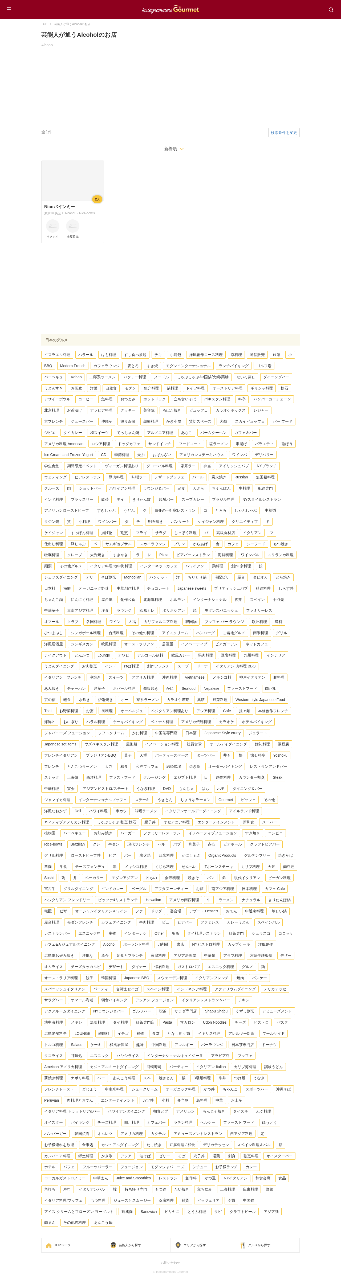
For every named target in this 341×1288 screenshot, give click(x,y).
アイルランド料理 (244, 811)
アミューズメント (277, 1011)
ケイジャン (53, 533)
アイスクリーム (175, 633)
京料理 (236, 354)
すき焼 (152, 366)
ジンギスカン (82, 644)
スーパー (269, 822)
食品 (282, 1178)
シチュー (199, 1167)
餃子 (89, 978)
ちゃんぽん (221, 488)
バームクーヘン (213, 432)
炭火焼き (219, 477)
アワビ (123, 655)
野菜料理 (220, 700)
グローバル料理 (160, 466)
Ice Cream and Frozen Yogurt (68, 455)
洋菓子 (99, 688)
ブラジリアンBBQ (101, 755)
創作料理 (223, 777)
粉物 (140, 1033)
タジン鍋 (51, 521)
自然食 (111, 388)
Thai (47, 711)
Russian (241, 477)
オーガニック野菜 (94, 588)
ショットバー (90, 488)
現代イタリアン (247, 878)
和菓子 (194, 844)
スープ (183, 666)
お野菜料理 (68, 711)
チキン (243, 1000)
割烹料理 (250, 1156)
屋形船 (131, 744)
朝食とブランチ (130, 955)
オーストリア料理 (227, 388)
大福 (132, 622)
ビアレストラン (88, 477)
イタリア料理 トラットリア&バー (72, 1111)
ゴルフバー (141, 1011)
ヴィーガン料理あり (122, 466)
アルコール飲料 (150, 655)
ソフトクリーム (111, 733)
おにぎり (70, 722)
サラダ (160, 533)
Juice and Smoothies (133, 1178)
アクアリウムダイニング (235, 989)
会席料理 (172, 878)
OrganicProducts (222, 855)
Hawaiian (153, 900)
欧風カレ (147, 610)
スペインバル (268, 922)
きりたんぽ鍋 (279, 900)
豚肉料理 (116, 477)
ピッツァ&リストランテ (118, 900)
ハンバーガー (55, 1133)
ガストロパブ (188, 967)
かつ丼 (209, 1089)
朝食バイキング (114, 1000)
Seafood (189, 688)
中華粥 (270, 510)
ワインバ (239, 455)
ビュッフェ (198, 410)
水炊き (84, 700)
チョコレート (158, 588)
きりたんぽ (141, 499)
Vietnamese (195, 677)
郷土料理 (85, 1156)
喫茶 (163, 1011)
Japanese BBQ (136, 978)
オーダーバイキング (225, 766)
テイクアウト (55, 655)
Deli (78, 811)
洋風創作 (265, 944)
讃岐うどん (273, 1067)
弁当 (207, 466)
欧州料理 (259, 622)
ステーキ (142, 800)
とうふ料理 (197, 1211)
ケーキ (96, 1045)
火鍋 (223, 421)
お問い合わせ (170, 1263)
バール (198, 477)
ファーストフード (242, 688)
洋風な (87, 955)
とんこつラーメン (82, 766)
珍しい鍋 (279, 911)
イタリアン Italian (211, 1067)
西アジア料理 (241, 1133)
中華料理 (51, 788)
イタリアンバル (92, 1189)
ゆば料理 (131, 666)
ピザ (63, 911)
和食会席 (262, 1178)
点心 (211, 844)
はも (205, 788)
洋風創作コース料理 (206, 354)
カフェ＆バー (245, 432)
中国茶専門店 (166, 733)
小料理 (84, 521)
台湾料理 (116, 633)
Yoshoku (280, 755)
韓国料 (103, 1033)
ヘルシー (207, 1122)
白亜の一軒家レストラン (175, 510)
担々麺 (244, 711)
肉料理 (288, 866)
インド (110, 666)
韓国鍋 (191, 622)
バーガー (127, 833)
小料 (165, 1100)
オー (124, 700)
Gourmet (225, 800)
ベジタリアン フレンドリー (67, 900)
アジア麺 (271, 1211)
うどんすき (53, 388)
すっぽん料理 (82, 533)
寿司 (67, 1189)
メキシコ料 (222, 677)
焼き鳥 (194, 766)
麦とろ (133, 366)
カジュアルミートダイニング (114, 1067)
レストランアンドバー (268, 766)
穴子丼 (199, 1156)
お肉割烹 (89, 666)
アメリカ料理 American (63, 444)
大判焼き (97, 555)
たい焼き (181, 1189)
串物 (112, 933)
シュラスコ (261, 933)
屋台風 (106, 599)
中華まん (100, 1178)
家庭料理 (158, 955)
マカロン (187, 1022)
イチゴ (123, 1033)
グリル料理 (53, 855)
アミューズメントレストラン (198, 1133)
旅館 (276, 354)
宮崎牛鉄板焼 (261, 955)
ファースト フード (238, 1122)
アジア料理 (205, 711)
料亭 (242, 399)
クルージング (154, 777)
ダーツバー (206, 755)
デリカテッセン (216, 1145)
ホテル (49, 1167)
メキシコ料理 (136, 866)
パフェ (69, 1167)
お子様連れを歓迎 (59, 1145)
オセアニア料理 (177, 822)
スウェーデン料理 (172, 978)
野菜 (269, 1189)
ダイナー (139, 967)
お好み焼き (103, 833)
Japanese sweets (191, 588)
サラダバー (53, 1000)
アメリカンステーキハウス (201, 455)
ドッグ (156, 911)
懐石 (284, 388)
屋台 (241, 577)
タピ (218, 1211)
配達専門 (265, 488)
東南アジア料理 (80, 610)
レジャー (261, 410)
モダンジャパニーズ (167, 1167)
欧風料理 (108, 644)
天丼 (271, 866)
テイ (120, 499)
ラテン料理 (183, 1122)
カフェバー (156, 1122)
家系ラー (188, 466)
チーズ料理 (107, 1122)
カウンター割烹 (252, 777)
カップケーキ (239, 944)
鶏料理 (217, 566)
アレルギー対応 (241, 1033)
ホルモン (177, 599)
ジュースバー (82, 421)
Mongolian (132, 577)
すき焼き (252, 833)
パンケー (259, 978)
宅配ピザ (221, 577)
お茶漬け (74, 410)
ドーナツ (269, 1045)
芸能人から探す (130, 1245)
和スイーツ (99, 432)
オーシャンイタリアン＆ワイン (101, 911)
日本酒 (191, 733)
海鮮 (67, 588)
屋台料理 (51, 922)
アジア (126, 1156)
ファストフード (122, 777)
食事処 (87, 1145)
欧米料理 (166, 855)
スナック (51, 777)
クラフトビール (243, 1211)
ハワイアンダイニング (126, 1111)
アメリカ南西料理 (184, 900)
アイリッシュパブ (234, 466)
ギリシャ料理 (261, 388)
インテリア (276, 655)
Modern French (73, 366)
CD (103, 455)
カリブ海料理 (245, 1067)
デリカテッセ (275, 989)
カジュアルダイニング (120, 1145)
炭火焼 (145, 855)
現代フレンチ (138, 844)
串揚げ (241, 444)
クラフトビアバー (265, 844)
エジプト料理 (185, 777)
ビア (112, 855)
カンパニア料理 (57, 1156)
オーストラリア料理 (61, 978)
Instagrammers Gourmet (170, 8)
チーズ (240, 1022)
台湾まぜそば (127, 989)
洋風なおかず (55, 811)
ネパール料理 (124, 688)
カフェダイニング (116, 922)
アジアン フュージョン (154, 1000)
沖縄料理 (169, 677)
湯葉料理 (97, 1022)
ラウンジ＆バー (156, 488)
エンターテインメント (216, 822)
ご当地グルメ (234, 633)
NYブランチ (267, 466)
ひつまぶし (53, 633)
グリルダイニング (78, 889)
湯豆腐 (283, 744)
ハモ (221, 788)
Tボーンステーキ (219, 866)
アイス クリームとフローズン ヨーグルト (78, 1211)
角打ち (49, 1189)
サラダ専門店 (185, 1011)
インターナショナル (209, 599)
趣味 (140, 1045)
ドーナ (202, 666)
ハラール (85, 354)
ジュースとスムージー (132, 1200)
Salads (76, 1045)
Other (159, 933)
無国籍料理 (265, 477)
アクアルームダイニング (64, 1011)
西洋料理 (93, 777)
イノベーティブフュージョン (213, 833)
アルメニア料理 (160, 432)
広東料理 (250, 1189)
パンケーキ (180, 521)
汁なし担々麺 (179, 1033)
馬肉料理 (205, 655)
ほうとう (269, 1122)
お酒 (200, 889)
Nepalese (211, 688)
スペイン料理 (158, 989)
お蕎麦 (76, 388)
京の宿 (49, 700)
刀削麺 (163, 944)
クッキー (127, 410)
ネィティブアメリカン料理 (66, 822)
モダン (130, 388)
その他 (269, 800)
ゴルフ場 (264, 366)
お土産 (236, 1100)
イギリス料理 (209, 1033)
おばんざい (162, 455)
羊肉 (48, 866)
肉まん (49, 1222)
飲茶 (105, 499)
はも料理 (108, 354)
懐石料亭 (257, 755)
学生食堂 (51, 466)
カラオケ (226, 722)
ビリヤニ (172, 1211)
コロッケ (285, 933)
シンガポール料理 (86, 633)
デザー (285, 955)
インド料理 (53, 499)
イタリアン (252, 533)
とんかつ (82, 655)
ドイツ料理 (195, 388)
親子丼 (150, 822)
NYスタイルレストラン (261, 499)
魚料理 (106, 399)
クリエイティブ (245, 521)
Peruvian (51, 1100)
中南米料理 (114, 1089)
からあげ (200, 544)
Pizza (163, 555)
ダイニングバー (276, 377)
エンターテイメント (118, 1100)
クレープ (74, 555)
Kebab (76, 377)
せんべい (189, 866)
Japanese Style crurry (223, 733)
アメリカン (185, 1111)
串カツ (121, 811)
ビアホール (232, 844)
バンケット (158, 577)
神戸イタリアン (252, 677)
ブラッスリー (82, 499)
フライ (141, 533)
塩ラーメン (218, 444)
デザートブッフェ (169, 477)
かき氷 (106, 1156)
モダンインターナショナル (188, 366)
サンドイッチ (159, 444)
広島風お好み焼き (59, 955)
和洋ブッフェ (147, 766)
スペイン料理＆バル (254, 1145)
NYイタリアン (235, 1178)
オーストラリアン (139, 644)
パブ (177, 844)
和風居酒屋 (118, 1045)
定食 (181, 488)
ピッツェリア (208, 1200)
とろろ (220, 510)
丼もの (151, 878)
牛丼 (222, 1078)
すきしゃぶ (106, 510)
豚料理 (279, 677)
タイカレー (72, 432)
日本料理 (249, 889)
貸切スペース (200, 421)
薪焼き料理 (53, 1078)
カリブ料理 (250, 866)
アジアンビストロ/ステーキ (105, 788)
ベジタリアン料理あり (169, 711)
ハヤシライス (128, 1055)
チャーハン (76, 688)
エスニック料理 (221, 967)
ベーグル (139, 889)
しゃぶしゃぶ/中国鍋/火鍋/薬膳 (203, 377)
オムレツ (105, 1133)
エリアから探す (195, 1245)
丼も (227, 755)
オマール (51, 622)
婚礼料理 (262, 744)
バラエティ (264, 444)
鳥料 (278, 622)
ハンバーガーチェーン (272, 399)
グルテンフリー (257, 855)
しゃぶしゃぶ (245, 510)
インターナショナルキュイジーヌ (175, 1055)
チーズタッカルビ (86, 967)
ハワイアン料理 (122, 488)
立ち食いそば (185, 399)
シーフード (256, 544)
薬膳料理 (166, 1200)
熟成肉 (127, 1211)
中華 (219, 1100)
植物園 (49, 833)
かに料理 (139, 733)
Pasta (167, 1022)
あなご (186, 432)
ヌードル (161, 377)
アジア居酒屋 (185, 955)
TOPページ (62, 1245)
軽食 (67, 700)
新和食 (248, 822)
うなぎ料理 (145, 788)
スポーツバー (257, 1089)
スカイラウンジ (153, 544)
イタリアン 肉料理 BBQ (235, 666)
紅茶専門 (236, 933)
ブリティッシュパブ (231, 588)
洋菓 (94, 388)
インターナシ (135, 933)
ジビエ (49, 432)
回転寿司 (154, 1067)
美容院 (149, 410)
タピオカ (260, 577)
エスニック (99, 1055)
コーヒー (85, 399)
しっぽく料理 (185, 533)
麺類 (48, 566)
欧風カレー (180, 655)
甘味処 (76, 1055)
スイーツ (116, 677)
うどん (129, 510)
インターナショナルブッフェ (102, 800)
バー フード (283, 421)
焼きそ (193, 878)
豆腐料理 (228, 655)
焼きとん (166, 1078)
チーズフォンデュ (90, 866)
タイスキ (240, 1111)
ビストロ (261, 1022)
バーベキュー (74, 833)
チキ (158, 354)
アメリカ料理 (131, 1133)
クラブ (72, 622)
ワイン (114, 622)
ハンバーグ (205, 633)
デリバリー (264, 455)
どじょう (89, 1089)
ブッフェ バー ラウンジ (224, 622)
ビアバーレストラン (193, 555)
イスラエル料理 (57, 354)
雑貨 (185, 1200)
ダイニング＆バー (247, 788)
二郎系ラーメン (103, 377)
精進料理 (263, 588)
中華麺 (209, 955)
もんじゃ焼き (214, 1111)
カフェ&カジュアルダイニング (69, 944)
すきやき (120, 555)
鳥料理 (202, 1100)
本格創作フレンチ (273, 711)
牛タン (113, 844)
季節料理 (121, 455)
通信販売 (257, 354)
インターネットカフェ (158, 566)
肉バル (270, 688)
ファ (139, 911)
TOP (44, 24)
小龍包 (175, 354)
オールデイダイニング (228, 744)
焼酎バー (166, 499)
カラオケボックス (231, 410)
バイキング (80, 1122)
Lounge (104, 655)
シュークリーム (145, 1089)
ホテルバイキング (257, 722)
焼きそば (285, 855)
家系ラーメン (147, 700)
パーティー (178, 1067)
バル (161, 844)
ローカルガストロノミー (64, 1178)
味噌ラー (139, 477)
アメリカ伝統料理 (196, 722)
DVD (167, 788)
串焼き (95, 677)
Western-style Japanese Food (260, 700)
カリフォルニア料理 (160, 622)
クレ (96, 844)
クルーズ (51, 488)
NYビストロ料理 (206, 944)
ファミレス (209, 922)
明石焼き (155, 521)
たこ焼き (154, 1145)
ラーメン (226, 900)
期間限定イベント (82, 466)
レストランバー (57, 933)
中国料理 (159, 1045)
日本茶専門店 (243, 1045)
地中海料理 (53, 1022)
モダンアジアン (125, 878)
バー (128, 855)
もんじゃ (186, 788)
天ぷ (141, 455)
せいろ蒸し (246, 377)
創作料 (191, 1178)
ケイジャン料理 (211, 521)
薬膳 (201, 700)
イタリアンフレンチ (212, 978)
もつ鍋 (160, 1189)
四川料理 (131, 1122)
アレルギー (183, 1045)
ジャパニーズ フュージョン (67, 733)
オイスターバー (279, 1156)
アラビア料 (220, 1055)
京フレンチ (53, 421)
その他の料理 (143, 633)
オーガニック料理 (181, 1089)
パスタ (282, 1022)
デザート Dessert (203, 911)
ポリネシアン (174, 610)
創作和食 (127, 599)
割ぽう (287, 444)
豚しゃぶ (78, 544)
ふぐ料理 (263, 1111)
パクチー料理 (135, 377)
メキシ (76, 1022)
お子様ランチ (226, 1167)
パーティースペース (172, 755)
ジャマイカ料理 (57, 800)
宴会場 (175, 911)
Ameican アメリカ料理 (63, 1067)
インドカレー (112, 889)
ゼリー (164, 1156)
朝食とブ (160, 1111)
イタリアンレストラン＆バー (206, 1000)
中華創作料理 (128, 588)
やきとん (165, 800)
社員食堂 (194, 744)
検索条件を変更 (284, 132)
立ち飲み (204, 1189)
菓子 (128, 755)
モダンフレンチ (80, 922)
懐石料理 (162, 967)
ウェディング (55, 477)
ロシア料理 (100, 444)
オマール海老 (82, 1000)
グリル (281, 633)
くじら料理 (164, 866)
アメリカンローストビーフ (66, 510)
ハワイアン (194, 566)
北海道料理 (152, 599)
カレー (251, 1167)
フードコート (190, 444)
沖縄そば (283, 1089)
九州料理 (251, 655)
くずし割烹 (245, 1011)
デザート (116, 967)
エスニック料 (89, 933)
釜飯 (175, 933)
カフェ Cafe (275, 889)
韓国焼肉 (82, 1133)
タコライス (53, 1055)
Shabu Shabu (216, 1011)
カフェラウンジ (107, 366)
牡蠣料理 (51, 555)
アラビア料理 (101, 410)
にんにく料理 (82, 599)
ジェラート (258, 733)
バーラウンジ (212, 1045)
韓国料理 (108, 978)
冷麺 (231, 1200)
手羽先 (278, 599)
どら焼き (283, 577)
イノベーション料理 (162, 744)
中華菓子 (51, 610)
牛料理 (244, 488)
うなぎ (259, 1078)
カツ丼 (148, 1100)
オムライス (53, 967)
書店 (180, 944)
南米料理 (260, 633)
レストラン (168, 1178)
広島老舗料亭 (55, 1033)
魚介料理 (151, 388)
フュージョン (131, 1167)
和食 (124, 766)
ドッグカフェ (129, 444)
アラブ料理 (232, 955)
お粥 (90, 711)
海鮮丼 (49, 722)
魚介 (105, 955)
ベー (101, 1078)
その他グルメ (71, 566)
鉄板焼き (150, 688)
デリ (89, 577)
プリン (179, 544)
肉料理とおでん (80, 1100)
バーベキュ (53, 377)
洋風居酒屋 (53, 644)
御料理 (107, 711)
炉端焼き (105, 700)
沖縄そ (106, 421)
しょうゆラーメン (195, 800)
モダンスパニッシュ (221, 610)
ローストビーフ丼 (86, 855)
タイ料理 (120, 1022)
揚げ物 (106, 533)
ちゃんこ (230, 1089)
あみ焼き (51, 688)
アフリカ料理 (143, 677)
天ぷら (198, 488)
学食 (63, 866)
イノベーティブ (194, 644)
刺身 (232, 1156)
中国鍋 (248, 1200)
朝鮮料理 (150, 421)
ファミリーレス (259, 610)
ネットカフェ (257, 644)
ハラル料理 (95, 722)
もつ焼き (280, 544)
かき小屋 (173, 421)
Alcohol (109, 944)
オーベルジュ (132, 711)
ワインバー (107, 521)
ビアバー (184, 922)
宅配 (48, 911)
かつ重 (210, 1178)
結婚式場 (173, 766)
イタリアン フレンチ (63, 677)
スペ (147, 1078)
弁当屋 (182, 1100)
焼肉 (240, 978)
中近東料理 (254, 911)
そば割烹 (108, 577)
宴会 (71, 788)
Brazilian (77, 844)
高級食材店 (225, 533)
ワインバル (250, 555)
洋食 (105, 610)
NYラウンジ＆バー (108, 1011)
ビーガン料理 (279, 878)
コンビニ (275, 833)
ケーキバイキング (128, 722)
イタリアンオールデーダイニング (193, 811)
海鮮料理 (225, 555)
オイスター (53, 1122)
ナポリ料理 (80, 1078)
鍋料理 (172, 388)
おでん (231, 911)
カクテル (158, 1133)
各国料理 (93, 622)
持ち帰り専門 (136, 1189)
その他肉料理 (74, 1222)
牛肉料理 (146, 922)
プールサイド (273, 1033)
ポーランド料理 (136, 944)
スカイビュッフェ (250, 421)
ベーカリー (94, 878)
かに (170, 688)
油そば (145, 1156)
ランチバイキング (234, 366)
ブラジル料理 (223, 499)
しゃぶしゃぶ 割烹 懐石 (116, 822)
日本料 (49, 588)
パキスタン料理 (217, 399)
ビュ (165, 922)
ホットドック (154, 399)
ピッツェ (248, 800)
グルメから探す (259, 1245)
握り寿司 (127, 421)
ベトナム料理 (162, 722)
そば (181, 1156)
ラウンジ (124, 610)
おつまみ (127, 399)
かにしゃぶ (191, 855)
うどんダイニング (59, 666)
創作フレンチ (158, 666)
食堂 (156, 1033)
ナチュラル (251, 900)
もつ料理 (98, 1200)
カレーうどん (238, 922)
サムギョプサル (118, 544)
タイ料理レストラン (204, 933)
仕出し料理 (53, 544)
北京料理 (51, 410)
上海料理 (227, 1189)
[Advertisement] (170, 88)
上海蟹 (72, 777)
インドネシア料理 (192, 989)
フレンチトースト (59, 1089)
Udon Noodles (215, 1022)
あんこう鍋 (103, 1222)
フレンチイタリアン (61, 755)
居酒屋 (167, 644)
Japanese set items (60, 744)
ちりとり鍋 (197, 577)
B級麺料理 (202, 1078)
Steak (277, 777)
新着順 (170, 148)
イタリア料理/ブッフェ (63, 1200)
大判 (108, 766)
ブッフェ (245, 1055)
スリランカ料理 (280, 555)
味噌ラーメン (146, 811)
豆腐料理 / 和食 (182, 1145)
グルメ (247, 967)
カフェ (233, 544)
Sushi (49, 878)
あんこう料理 (124, 1078)
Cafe (227, 711)
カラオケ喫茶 (178, 700)
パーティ (100, 989)
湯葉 (216, 1156)
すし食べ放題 (135, 354)
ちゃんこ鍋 (53, 599)
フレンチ (51, 766)
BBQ (48, 366)
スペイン (257, 599)
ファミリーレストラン (162, 833)
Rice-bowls (53, 844)
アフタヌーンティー (171, 889)
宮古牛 (49, 889)
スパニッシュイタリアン (64, 989)
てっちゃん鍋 (128, 432)
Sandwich (149, 1211)
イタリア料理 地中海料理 (111, 566)
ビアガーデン (226, 644)
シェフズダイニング (61, 577)
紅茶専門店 (145, 1022)
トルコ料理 (53, 1045)
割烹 (124, 533)
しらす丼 (286, 588)
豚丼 (238, 599)
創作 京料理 (241, 566)
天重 (143, 755)
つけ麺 (239, 1078)
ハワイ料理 (98, 811)
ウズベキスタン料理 (101, 744)
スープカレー (193, 499)
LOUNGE (82, 1033)
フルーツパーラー (97, 1167)
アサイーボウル (57, 399)
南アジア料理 (223, 889)
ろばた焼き (172, 410)
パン (210, 878)
